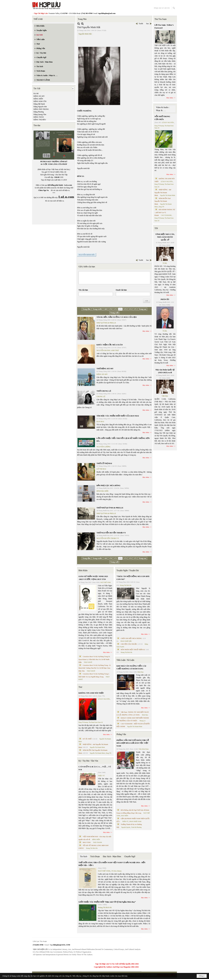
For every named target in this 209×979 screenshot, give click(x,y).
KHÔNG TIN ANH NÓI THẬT (91, 693)
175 (135, 309)
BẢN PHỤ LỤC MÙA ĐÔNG (108, 485)
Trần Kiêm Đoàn (144, 749)
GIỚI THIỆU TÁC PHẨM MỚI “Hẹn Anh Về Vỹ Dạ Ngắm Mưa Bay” (107, 902)
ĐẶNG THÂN (39, 117)
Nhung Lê (142, 720)
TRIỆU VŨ (101, 775)
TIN (156, 228)
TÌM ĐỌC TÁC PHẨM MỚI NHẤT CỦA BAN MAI (118, 416)
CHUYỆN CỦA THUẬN (129, 644)
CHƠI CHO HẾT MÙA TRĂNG (131, 638)
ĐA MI (36, 93)
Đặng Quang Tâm (40, 114)
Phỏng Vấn (121, 734)
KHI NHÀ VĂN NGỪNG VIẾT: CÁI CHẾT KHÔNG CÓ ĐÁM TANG (131, 667)
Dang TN (108, 753)
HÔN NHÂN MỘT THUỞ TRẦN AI (133, 649)
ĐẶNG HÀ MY (39, 96)
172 (120, 309)
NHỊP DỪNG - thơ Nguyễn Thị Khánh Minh (163, 192)
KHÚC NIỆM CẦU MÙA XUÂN (110, 345)
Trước (141, 24)
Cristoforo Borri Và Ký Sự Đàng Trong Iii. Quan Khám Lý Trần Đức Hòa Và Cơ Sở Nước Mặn (94, 659)
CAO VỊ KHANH (166, 215)
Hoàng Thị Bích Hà (92, 848)
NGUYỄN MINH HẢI (86, 255)
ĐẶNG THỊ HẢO (40, 120)
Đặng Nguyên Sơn (40, 107)
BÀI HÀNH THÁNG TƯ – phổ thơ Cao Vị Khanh (165, 212)
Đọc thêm (146, 331)
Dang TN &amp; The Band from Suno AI (91, 722)
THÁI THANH (97, 842)
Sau (147, 24)
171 (115, 309)
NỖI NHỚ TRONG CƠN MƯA (162, 117)
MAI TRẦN (124, 815)
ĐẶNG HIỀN (38, 99)
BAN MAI (100, 422)
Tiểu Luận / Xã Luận (125, 660)
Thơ (80, 687)
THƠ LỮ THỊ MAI (104, 463)
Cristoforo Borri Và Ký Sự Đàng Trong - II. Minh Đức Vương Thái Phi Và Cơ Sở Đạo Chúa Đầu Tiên (95, 668)
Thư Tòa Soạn (161, 19)
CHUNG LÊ (101, 396)
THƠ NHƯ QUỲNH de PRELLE (110, 508)
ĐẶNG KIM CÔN (40, 101)
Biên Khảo (83, 570)
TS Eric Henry (116, 871)
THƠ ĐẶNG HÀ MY (105, 368)
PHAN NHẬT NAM (135, 821)
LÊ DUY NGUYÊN (104, 699)
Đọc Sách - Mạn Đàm (112, 856)
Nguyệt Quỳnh (125, 827)
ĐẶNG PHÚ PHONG (41, 109)
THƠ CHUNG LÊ (104, 391)
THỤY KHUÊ (88, 662)
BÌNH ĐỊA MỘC (103, 491)
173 (125, 309)
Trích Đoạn (95, 856)
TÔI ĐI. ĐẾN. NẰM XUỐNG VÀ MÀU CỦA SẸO (117, 317)
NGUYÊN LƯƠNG (103, 447)
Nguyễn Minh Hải (85, 34)
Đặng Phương (39, 112)
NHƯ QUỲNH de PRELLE (106, 323)
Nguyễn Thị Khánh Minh (97, 747)
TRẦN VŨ (125, 821)
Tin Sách (83, 856)
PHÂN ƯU (165, 299)
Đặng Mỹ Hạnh (39, 104)
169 (105, 309)
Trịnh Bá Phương (136, 827)
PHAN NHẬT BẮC (126, 641)
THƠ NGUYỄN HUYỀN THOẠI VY (111, 533)
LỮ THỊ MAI (101, 469)
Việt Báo (165, 396)
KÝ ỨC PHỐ (87, 739)
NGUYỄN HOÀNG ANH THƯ (108, 350)
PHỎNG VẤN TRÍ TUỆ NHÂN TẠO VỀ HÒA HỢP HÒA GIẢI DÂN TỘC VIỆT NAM (133, 743)
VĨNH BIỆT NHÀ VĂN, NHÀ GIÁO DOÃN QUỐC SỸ (165, 237)
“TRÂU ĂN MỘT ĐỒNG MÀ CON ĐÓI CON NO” (133, 577)
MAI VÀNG (87, 842)
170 (110, 309)
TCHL (165, 263)
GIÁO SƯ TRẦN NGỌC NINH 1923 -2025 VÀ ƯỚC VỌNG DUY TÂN (93, 577)
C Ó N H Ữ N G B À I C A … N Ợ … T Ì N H (95, 768)
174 (130, 309)
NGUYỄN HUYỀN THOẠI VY (108, 538)
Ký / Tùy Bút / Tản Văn (88, 761)
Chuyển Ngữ (129, 856)
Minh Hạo (140, 672)
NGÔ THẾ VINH (105, 582)
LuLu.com (68, 185)
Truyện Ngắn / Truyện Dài (128, 570)
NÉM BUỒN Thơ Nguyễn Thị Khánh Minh (163, 201)
